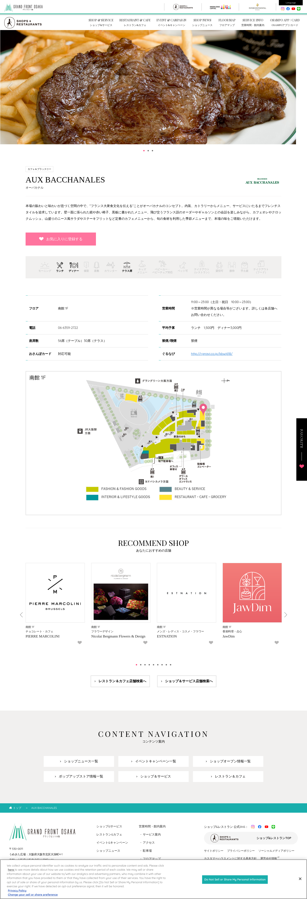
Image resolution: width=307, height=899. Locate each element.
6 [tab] (157, 668)
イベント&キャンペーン (112, 846)
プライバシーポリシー (241, 854)
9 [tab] (170, 668)
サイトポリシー (213, 854)
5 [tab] (153, 668)
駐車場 (147, 854)
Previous (10, 90)
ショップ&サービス (109, 830)
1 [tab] (144, 154)
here (11, 869)
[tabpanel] (148, 90)
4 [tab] (149, 668)
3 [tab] (152, 154)
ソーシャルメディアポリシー (276, 854)
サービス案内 (152, 838)
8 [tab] (166, 668)
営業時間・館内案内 (152, 830)
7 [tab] (162, 668)
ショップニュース (108, 854)
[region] (153, 879)
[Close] (300, 878)
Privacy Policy (17, 890)
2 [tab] (148, 154)
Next (286, 90)
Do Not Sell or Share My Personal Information (235, 879)
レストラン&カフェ (109, 838)
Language (291, 2)
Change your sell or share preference (33, 894)
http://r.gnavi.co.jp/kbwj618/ (212, 357)
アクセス (149, 846)
